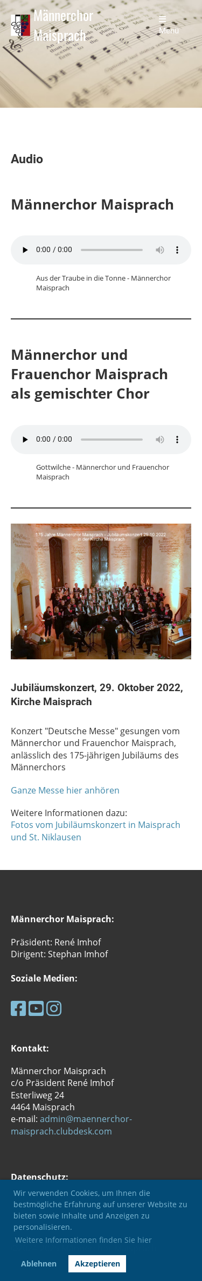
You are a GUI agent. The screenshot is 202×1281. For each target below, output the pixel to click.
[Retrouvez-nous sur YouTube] (36, 1008)
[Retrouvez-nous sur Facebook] (18, 1008)
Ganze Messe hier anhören (65, 790)
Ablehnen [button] (39, 1263)
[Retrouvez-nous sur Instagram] (53, 1008)
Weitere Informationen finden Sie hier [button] (83, 1240)
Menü (169, 25)
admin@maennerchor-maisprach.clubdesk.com (71, 1125)
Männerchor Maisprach (63, 25)
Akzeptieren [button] (97, 1263)
